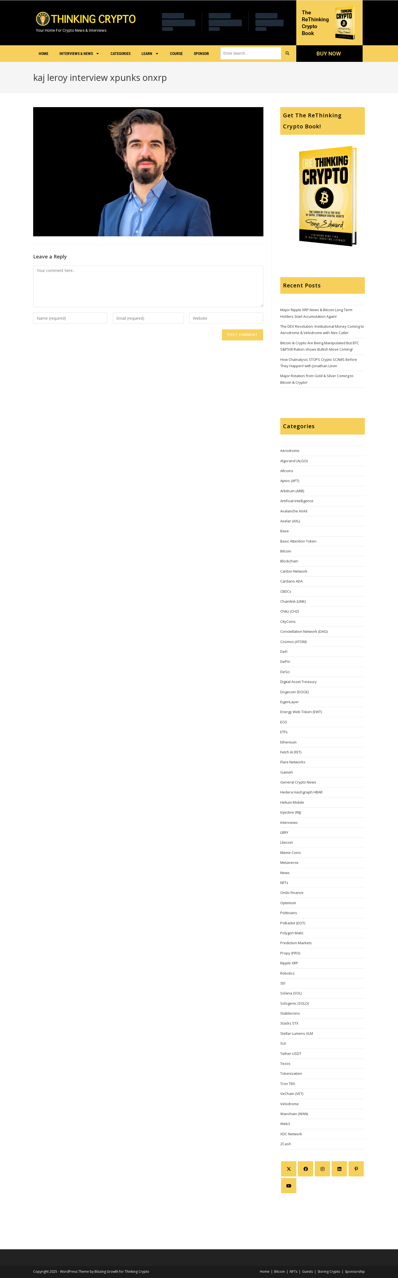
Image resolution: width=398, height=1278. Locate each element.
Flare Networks (292, 762)
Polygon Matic (291, 932)
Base (284, 530)
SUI (283, 1043)
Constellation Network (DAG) (304, 631)
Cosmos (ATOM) (293, 641)
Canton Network (293, 571)
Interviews (289, 822)
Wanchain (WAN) (294, 1113)
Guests (307, 1271)
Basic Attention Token (298, 541)
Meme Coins (290, 852)
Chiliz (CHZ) (289, 611)
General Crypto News (298, 782)
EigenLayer (289, 701)
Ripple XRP (289, 963)
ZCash (285, 1143)
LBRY (284, 832)
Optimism (288, 902)
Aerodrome (289, 450)
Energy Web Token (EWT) (301, 711)
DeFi (283, 651)
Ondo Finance (291, 892)
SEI (282, 983)
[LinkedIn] (339, 1168)
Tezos (285, 1063)
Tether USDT (290, 1053)
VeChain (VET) (291, 1093)
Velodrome (289, 1103)
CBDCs (285, 591)
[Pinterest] (356, 1168)
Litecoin (286, 842)
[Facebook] (305, 1168)
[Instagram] (322, 1168)
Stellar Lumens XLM (296, 1033)
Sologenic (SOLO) (294, 1003)
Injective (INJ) (290, 812)
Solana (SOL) (291, 993)
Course (176, 53)
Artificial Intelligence (296, 500)
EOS (283, 721)
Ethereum (288, 742)
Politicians (288, 912)
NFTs (284, 882)
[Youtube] (288, 1185)
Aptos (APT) (289, 480)
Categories (120, 53)
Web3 (285, 1123)
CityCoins (288, 621)
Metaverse (289, 862)
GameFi (286, 772)
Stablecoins (290, 1013)
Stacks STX (289, 1023)
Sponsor (201, 53)
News (285, 872)
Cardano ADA (291, 581)
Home (43, 53)
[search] (251, 53)
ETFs (284, 731)
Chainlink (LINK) (293, 601)
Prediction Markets (296, 942)
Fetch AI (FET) (290, 752)
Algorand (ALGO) (294, 460)
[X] (288, 1168)
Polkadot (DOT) (292, 922)
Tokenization (291, 1073)
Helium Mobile (292, 802)
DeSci (285, 671)
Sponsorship (355, 1271)
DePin (285, 661)
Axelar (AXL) (290, 520)
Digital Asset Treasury (298, 681)
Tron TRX (287, 1083)
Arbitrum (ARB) (292, 490)
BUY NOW (328, 53)
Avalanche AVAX (294, 511)
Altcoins (286, 470)
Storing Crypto (329, 1271)
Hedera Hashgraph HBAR (301, 792)
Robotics (287, 973)
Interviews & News (79, 53)
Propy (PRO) (290, 953)
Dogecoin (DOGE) (294, 691)
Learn (150, 53)
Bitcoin (285, 551)
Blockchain (289, 561)
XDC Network (291, 1133)
